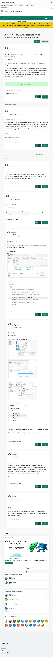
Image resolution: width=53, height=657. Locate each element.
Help (41, 18)
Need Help (18, 90)
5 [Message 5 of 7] (12, 441)
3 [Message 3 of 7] (10, 219)
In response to (14, 114)
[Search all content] (34, 21)
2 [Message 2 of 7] (9, 182)
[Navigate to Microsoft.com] (5, 11)
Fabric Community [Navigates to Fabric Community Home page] (16, 11)
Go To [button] (46, 18)
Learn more (4, 7)
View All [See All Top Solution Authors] (7, 586)
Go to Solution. (28, 84)
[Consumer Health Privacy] (26, 653)
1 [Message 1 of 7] (9, 93)
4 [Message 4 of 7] (11, 311)
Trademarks (3, 648)
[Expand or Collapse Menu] (2, 14)
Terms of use (3, 645)
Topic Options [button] (44, 41)
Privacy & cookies (4, 643)
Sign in (36, 18)
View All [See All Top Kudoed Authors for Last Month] (7, 611)
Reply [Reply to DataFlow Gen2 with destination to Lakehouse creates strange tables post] (45, 97)
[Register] (9, 563)
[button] (37, 41)
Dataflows (11, 90)
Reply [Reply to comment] (45, 145)
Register (31, 18)
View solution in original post (12, 137)
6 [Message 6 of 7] (9, 141)
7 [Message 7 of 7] (12, 519)
